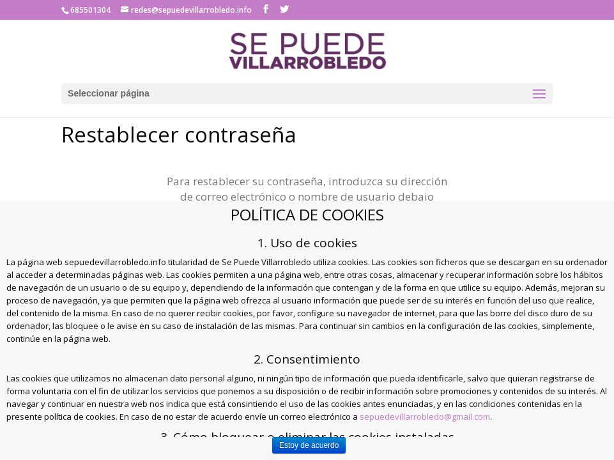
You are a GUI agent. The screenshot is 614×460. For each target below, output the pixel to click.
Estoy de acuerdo (309, 445)
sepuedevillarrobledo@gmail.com (425, 416)
